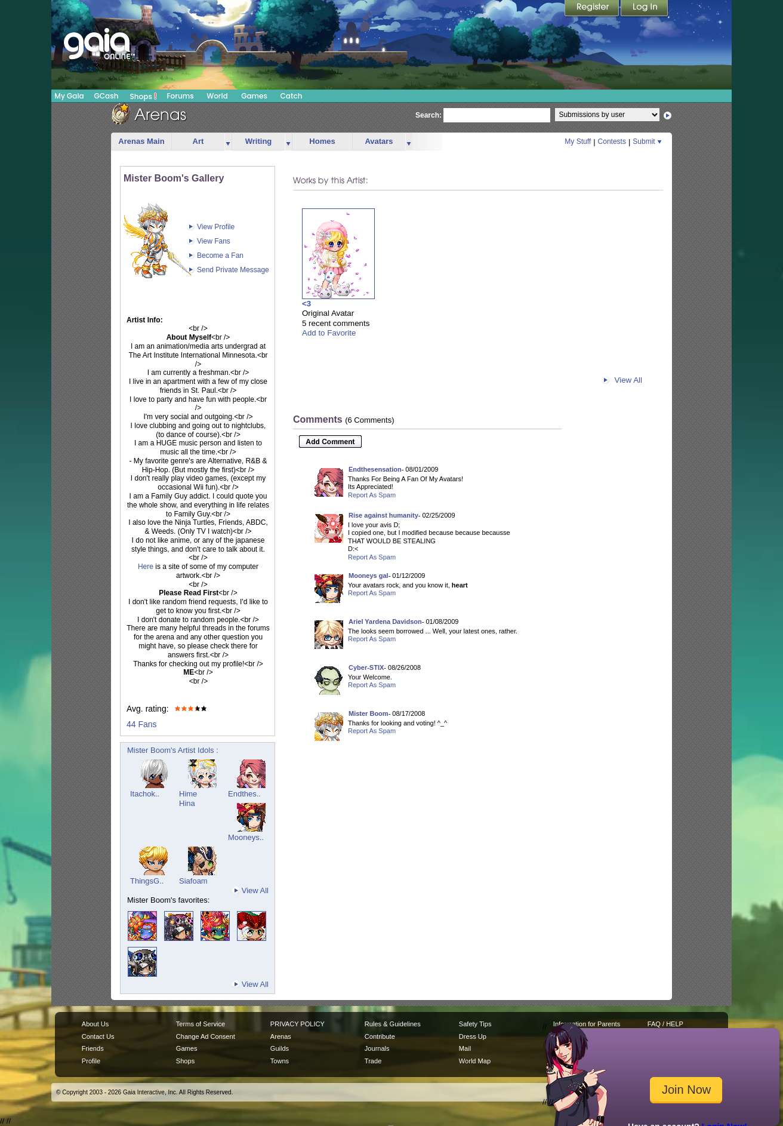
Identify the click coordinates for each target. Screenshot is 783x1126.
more (228, 141)
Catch (291, 96)
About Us (95, 1023)
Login (644, 9)
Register (593, 9)
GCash (106, 96)
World (217, 96)
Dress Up (472, 1036)
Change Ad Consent (205, 1036)
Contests (612, 141)
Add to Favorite (329, 332)
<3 (306, 303)
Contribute (380, 1036)
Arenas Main (141, 141)
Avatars (379, 141)
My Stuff (578, 141)
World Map (475, 1061)
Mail (465, 1048)
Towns (279, 1061)
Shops (143, 96)
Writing (258, 141)
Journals (377, 1048)
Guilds (279, 1048)
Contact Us (98, 1036)
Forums (180, 96)
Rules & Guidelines (393, 1023)
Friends (93, 1048)
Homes (322, 141)
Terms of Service (200, 1023)
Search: (428, 115)
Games (254, 96)
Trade (373, 1061)
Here (145, 566)
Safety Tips (475, 1023)
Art (198, 141)
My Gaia (69, 96)
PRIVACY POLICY (297, 1023)
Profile (91, 1061)
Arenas (280, 1036)
